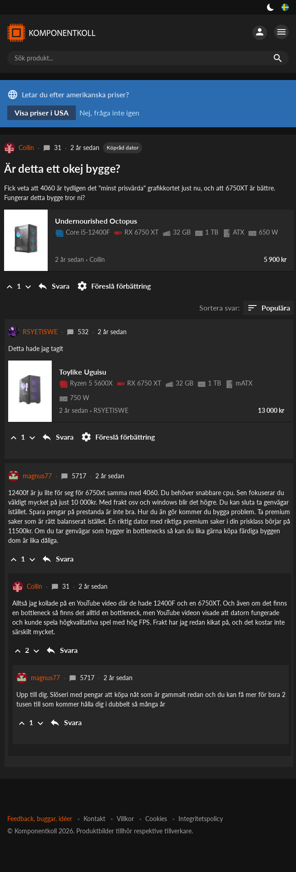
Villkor (125, 818)
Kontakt (94, 818)
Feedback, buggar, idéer (39, 818)
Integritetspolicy (200, 818)
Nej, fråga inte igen (109, 112)
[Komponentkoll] (50, 33)
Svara (53, 286)
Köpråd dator (122, 147)
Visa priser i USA (42, 112)
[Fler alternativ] (281, 32)
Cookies (156, 818)
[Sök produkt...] (148, 58)
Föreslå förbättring (114, 286)
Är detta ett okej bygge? (62, 168)
